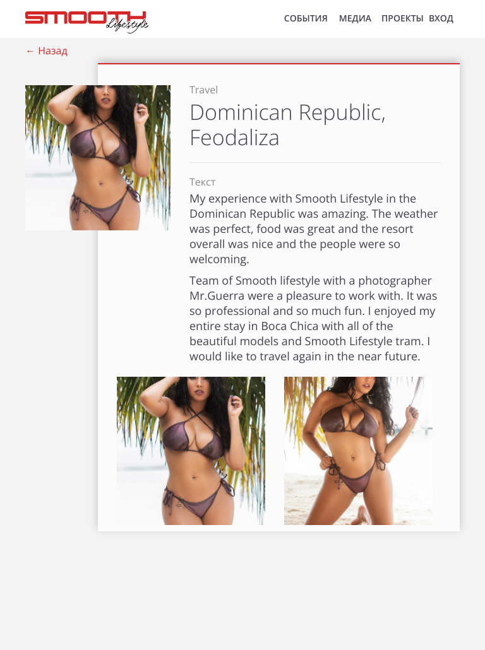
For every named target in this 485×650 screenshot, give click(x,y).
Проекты (402, 19)
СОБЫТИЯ (306, 19)
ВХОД (441, 19)
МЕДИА (355, 19)
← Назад (46, 50)
